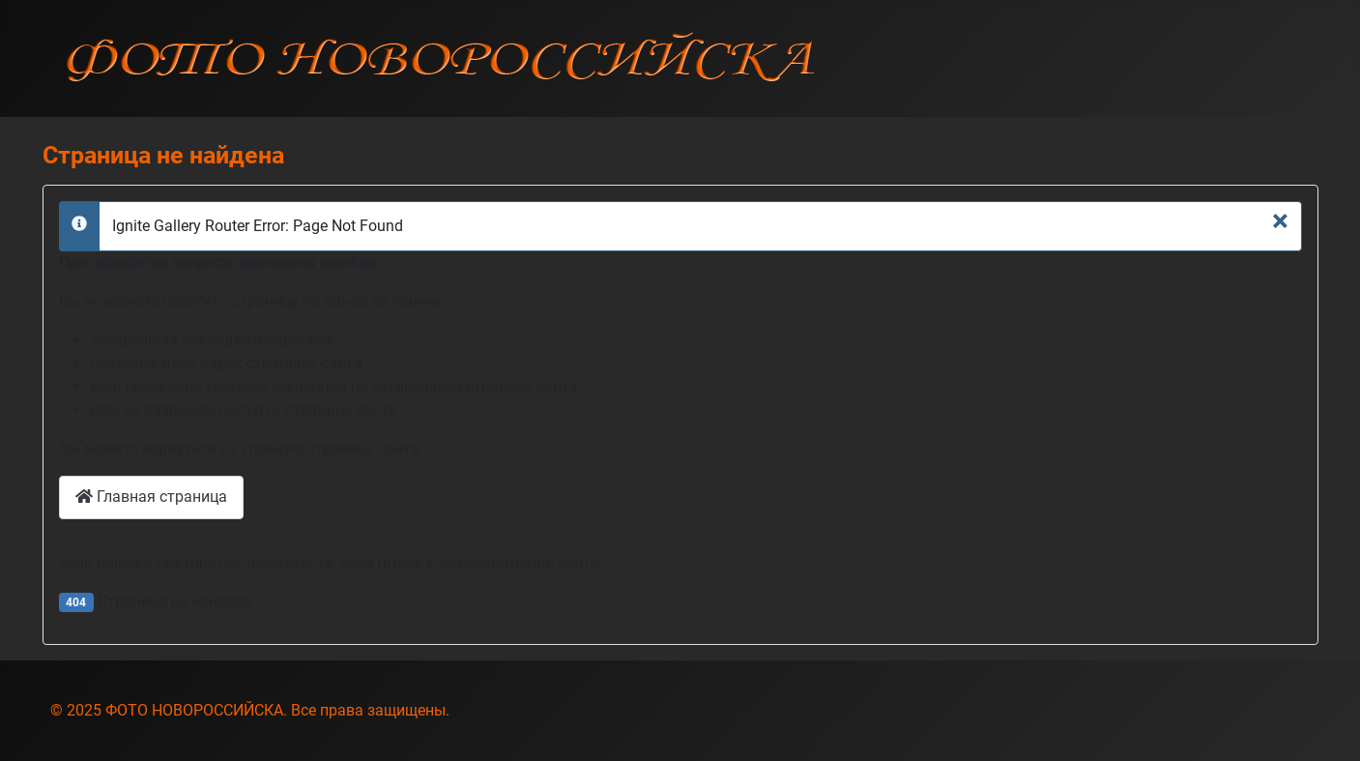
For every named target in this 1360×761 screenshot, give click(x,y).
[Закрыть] (1280, 220)
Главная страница (151, 496)
